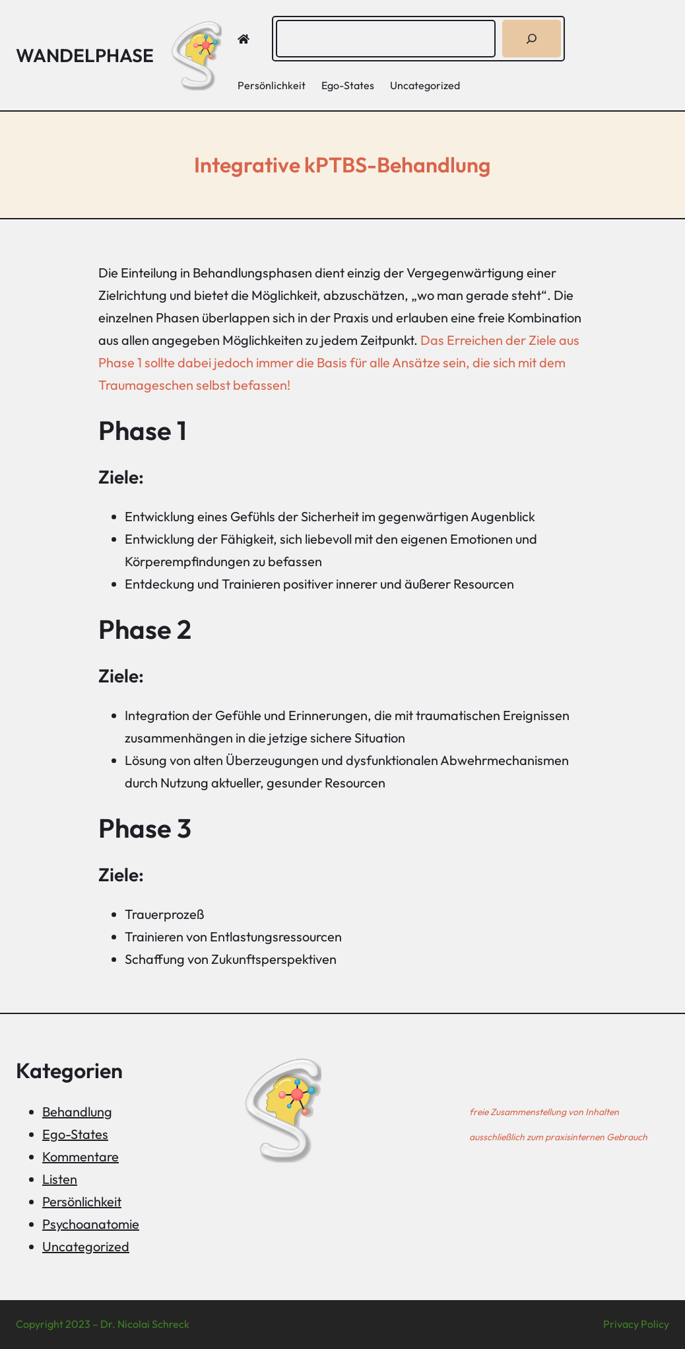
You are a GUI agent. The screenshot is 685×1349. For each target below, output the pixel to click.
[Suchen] (531, 38)
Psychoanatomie (90, 1224)
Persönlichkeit (81, 1201)
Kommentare (80, 1156)
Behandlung (77, 1111)
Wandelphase (85, 55)
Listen (59, 1179)
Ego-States (75, 1134)
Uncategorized (85, 1246)
